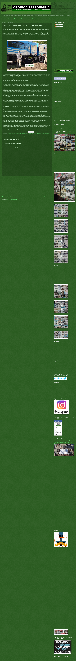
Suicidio (24, 134)
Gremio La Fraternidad (46, 133)
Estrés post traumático (37, 133)
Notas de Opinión (50, 19)
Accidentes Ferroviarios (11, 133)
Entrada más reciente (7, 196)
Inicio (28, 196)
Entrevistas (24, 19)
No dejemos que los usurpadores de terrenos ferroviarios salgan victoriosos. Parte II (63, 442)
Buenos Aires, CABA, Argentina (21, 136)
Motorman (14, 134)
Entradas (57, 24)
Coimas (23, 133)
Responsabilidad (19, 134)
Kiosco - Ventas (7, 19)
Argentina (17, 133)
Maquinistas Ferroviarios (7, 134)
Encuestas (16, 19)
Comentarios (57, 26)
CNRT (20, 133)
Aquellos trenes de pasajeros (36, 19)
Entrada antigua (48, 196)
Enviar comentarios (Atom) (12, 199)
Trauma (27, 134)
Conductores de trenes (29, 133)
